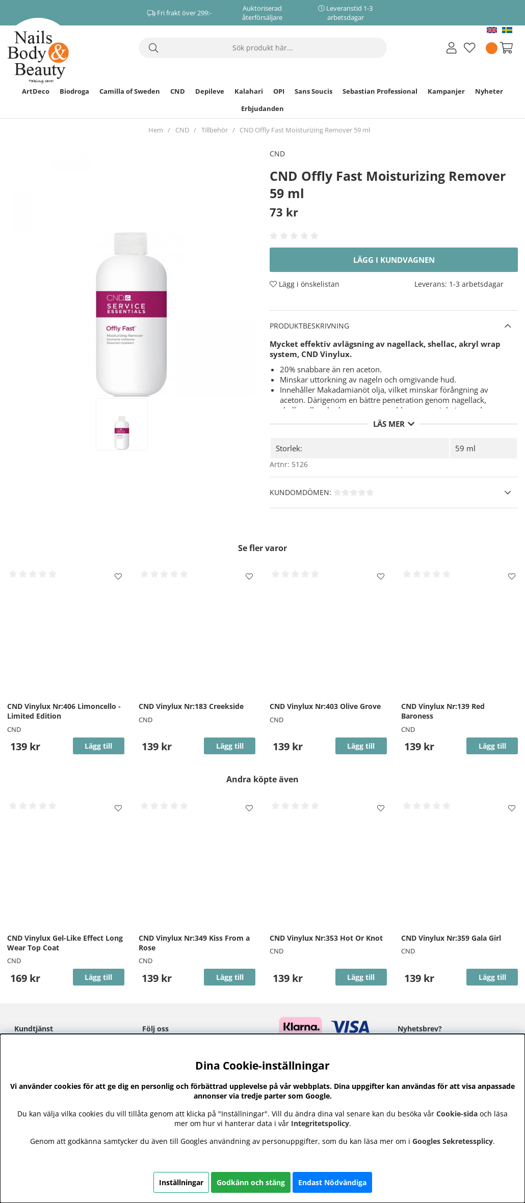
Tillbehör (214, 129)
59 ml (465, 448)
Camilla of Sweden (129, 91)
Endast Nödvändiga (332, 1182)
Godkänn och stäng (251, 1182)
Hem (155, 129)
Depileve (209, 91)
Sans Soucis (313, 91)
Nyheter (489, 91)
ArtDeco (35, 91)
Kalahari (248, 91)
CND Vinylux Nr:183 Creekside (191, 706)
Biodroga (74, 91)
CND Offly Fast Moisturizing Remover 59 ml (305, 129)
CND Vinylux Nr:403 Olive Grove (325, 706)
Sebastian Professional (380, 91)
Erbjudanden (262, 108)
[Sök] (263, 48)
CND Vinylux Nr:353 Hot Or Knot (326, 938)
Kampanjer (446, 91)
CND (177, 91)
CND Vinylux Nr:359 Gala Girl (451, 938)
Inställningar (181, 1182)
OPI (278, 91)
